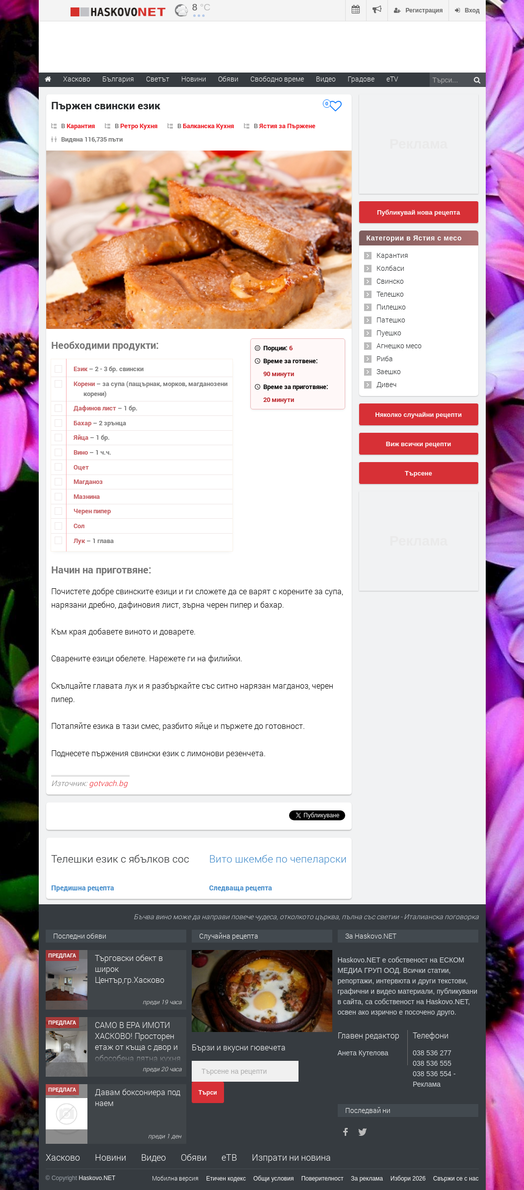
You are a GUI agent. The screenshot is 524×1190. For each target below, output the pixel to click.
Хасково (63, 1157)
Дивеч (386, 384)
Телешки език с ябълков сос (120, 859)
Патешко (390, 319)
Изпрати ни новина (291, 1157)
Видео (153, 1157)
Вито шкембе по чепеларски (278, 859)
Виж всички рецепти (418, 444)
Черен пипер (92, 510)
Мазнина (87, 496)
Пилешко (391, 307)
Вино (81, 452)
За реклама (367, 1178)
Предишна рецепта (82, 887)
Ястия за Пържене (287, 125)
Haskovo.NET (96, 1178)
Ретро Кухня (138, 125)
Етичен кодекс (226, 1178)
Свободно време (277, 78)
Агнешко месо (399, 345)
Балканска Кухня (208, 125)
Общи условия (273, 1178)
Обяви (194, 1157)
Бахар (83, 422)
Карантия (81, 125)
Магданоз (88, 481)
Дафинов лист (96, 407)
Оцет (81, 467)
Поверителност (322, 1178)
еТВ (229, 1157)
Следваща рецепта (240, 887)
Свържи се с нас (456, 1178)
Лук (80, 540)
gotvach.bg (108, 783)
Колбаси (390, 268)
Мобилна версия (175, 1178)
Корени (85, 383)
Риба (384, 358)
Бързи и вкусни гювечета (239, 1047)
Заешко (388, 371)
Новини (193, 78)
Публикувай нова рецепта (418, 212)
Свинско (390, 281)
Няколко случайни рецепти (418, 414)
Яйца (82, 437)
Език (81, 368)
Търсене (418, 473)
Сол (79, 525)
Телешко (390, 294)
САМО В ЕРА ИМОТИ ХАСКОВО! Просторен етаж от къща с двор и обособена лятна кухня (138, 1041)
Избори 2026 (408, 1178)
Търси (208, 1092)
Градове (361, 78)
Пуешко (388, 332)
